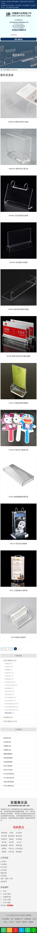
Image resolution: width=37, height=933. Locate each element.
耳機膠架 (7, 670)
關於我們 (24, 922)
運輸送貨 (3, 873)
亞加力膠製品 (6, 70)
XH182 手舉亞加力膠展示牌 (18, 450)
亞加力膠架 (7, 902)
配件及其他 (8, 713)
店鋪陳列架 (7, 897)
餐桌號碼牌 (8, 688)
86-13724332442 (19, 26)
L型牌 (11, 833)
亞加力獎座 (8, 694)
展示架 (4, 842)
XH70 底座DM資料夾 (18, 637)
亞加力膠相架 (9, 697)
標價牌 (4, 852)
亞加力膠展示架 (9, 786)
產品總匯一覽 (18, 919)
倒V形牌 (4, 836)
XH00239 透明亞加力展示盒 (18, 169)
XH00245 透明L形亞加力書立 (18, 122)
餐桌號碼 (11, 836)
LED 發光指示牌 (9, 778)
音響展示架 (7, 750)
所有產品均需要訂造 (19, 30)
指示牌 (11, 842)
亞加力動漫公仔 (9, 721)
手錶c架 (11, 848)
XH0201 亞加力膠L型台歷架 (18, 215)
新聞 (6, 878)
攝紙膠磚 (4, 845)
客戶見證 (3, 867)
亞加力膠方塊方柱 (10, 710)
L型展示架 (8, 673)
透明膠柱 (19, 852)
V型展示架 (8, 676)
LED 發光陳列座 (9, 774)
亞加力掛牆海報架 (10, 707)
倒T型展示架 (8, 682)
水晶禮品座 (7, 742)
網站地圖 (28, 915)
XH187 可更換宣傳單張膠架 (18, 403)
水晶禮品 (6, 717)
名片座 (19, 842)
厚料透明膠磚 (8, 758)
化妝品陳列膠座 (9, 782)
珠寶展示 (4, 839)
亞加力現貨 (7, 899)
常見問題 (3, 876)
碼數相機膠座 (8, 754)
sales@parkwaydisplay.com (18, 22)
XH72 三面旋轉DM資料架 (18, 590)
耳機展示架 (7, 746)
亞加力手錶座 (8, 770)
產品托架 (7, 666)
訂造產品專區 (27, 919)
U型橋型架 (8, 679)
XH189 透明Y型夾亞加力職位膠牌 (18, 356)
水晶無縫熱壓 (8, 762)
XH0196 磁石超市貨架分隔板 (18, 309)
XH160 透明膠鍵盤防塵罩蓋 (18, 497)
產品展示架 (8, 691)
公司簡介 (3, 861)
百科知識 (18, 922)
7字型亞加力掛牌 (10, 685)
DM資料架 (19, 848)
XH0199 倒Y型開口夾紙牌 (18, 262)
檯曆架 (4, 848)
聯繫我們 (31, 922)
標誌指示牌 (7, 738)
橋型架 (11, 845)
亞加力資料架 (9, 700)
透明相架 (4, 833)
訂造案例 (3, 864)
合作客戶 (11, 922)
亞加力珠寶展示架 (10, 703)
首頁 (12, 919)
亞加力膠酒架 (8, 766)
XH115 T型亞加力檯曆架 (18, 543)
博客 (2, 878)
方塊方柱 (11, 852)
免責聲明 (3, 881)
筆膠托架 (7, 663)
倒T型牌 (19, 833)
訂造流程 (3, 870)
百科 (11, 878)
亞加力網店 (7, 894)
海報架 (11, 839)
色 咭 (5, 891)
